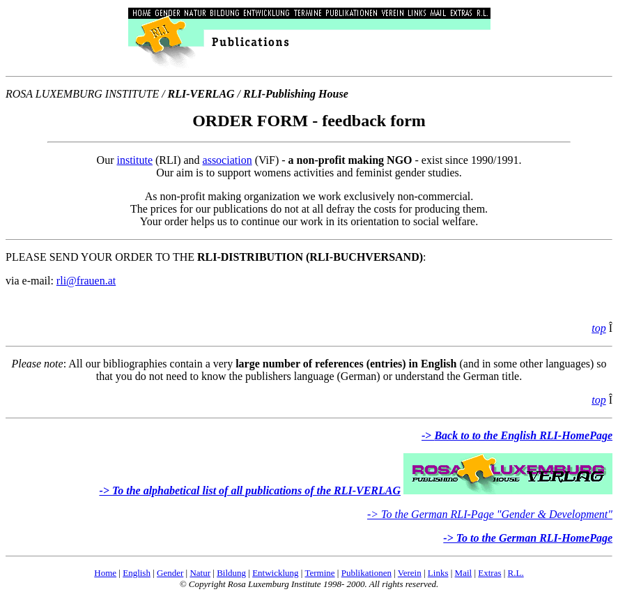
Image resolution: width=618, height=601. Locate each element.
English (136, 573)
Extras (489, 573)
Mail (463, 573)
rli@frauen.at (86, 281)
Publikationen (366, 573)
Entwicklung (275, 573)
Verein (410, 573)
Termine (319, 573)
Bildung (231, 573)
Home (105, 573)
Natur (200, 573)
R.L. (516, 573)
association (227, 160)
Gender (170, 573)
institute (134, 160)
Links (438, 573)
